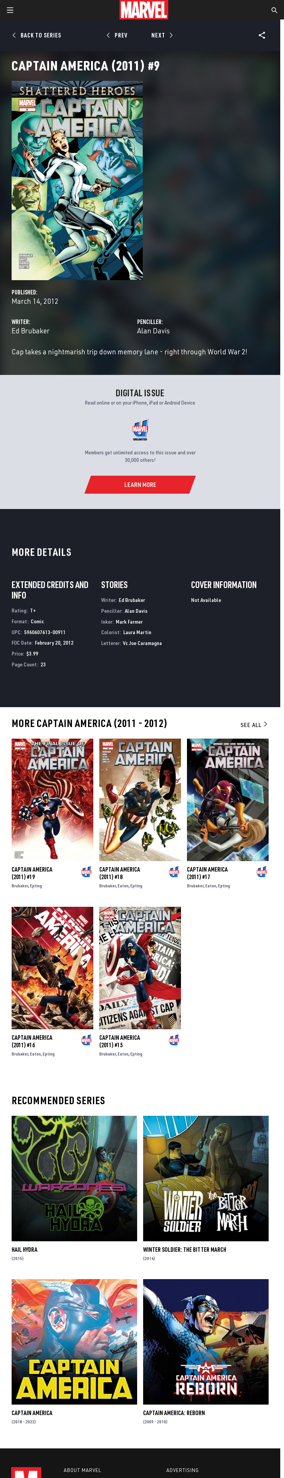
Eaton (123, 885)
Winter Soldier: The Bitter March (184, 1249)
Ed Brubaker (30, 330)
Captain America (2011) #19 (32, 873)
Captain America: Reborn (174, 1413)
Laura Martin (137, 632)
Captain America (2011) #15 (119, 1041)
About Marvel (82, 1470)
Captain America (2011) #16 (32, 1041)
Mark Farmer (129, 621)
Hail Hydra (24, 1249)
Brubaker (20, 885)
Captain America (32, 1413)
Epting (36, 885)
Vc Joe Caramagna (142, 643)
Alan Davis (153, 330)
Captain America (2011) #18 (119, 873)
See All (254, 725)
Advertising (182, 1470)
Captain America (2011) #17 (207, 873)
